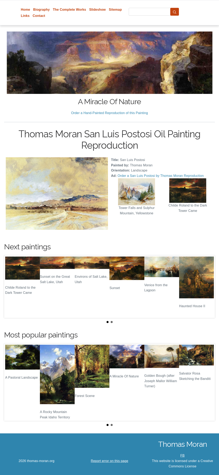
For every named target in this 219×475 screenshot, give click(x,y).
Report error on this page (109, 461)
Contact (39, 16)
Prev (10, 287)
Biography (41, 9)
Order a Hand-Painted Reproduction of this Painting (109, 113)
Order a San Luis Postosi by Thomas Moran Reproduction (161, 175)
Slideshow (97, 9)
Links (25, 16)
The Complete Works (69, 9)
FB (182, 455)
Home (25, 9)
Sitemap (115, 9)
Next (208, 287)
